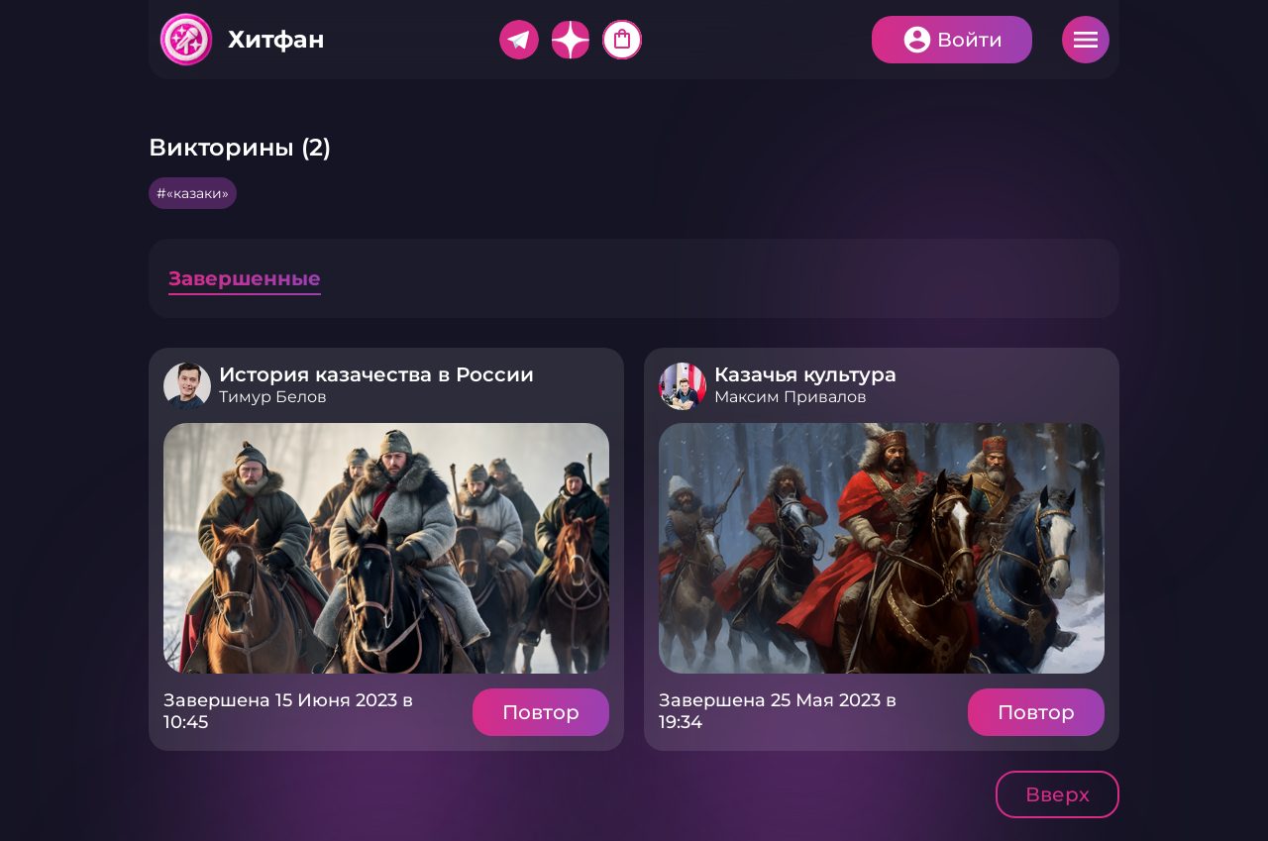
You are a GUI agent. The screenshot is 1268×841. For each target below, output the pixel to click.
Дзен (570, 39)
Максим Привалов (790, 396)
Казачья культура (805, 374)
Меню (1086, 39)
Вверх (1057, 794)
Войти (970, 40)
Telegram (519, 39)
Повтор (541, 712)
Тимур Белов (273, 396)
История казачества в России (376, 374)
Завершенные (244, 278)
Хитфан (276, 39)
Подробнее (386, 548)
